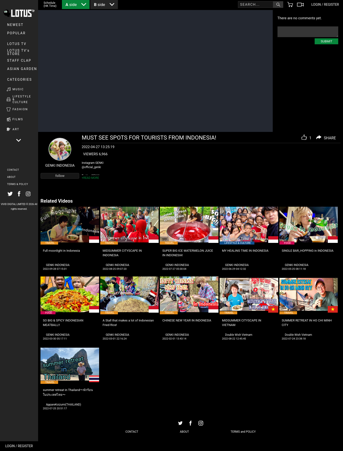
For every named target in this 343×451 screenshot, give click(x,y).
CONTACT (13, 170)
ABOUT (11, 177)
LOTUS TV (16, 44)
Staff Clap (19, 60)
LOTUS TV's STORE (18, 52)
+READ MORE (90, 178)
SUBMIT (326, 41)
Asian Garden (22, 69)
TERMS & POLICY (17, 184)
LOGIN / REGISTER (19, 446)
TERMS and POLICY (243, 431)
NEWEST (15, 25)
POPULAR (16, 33)
